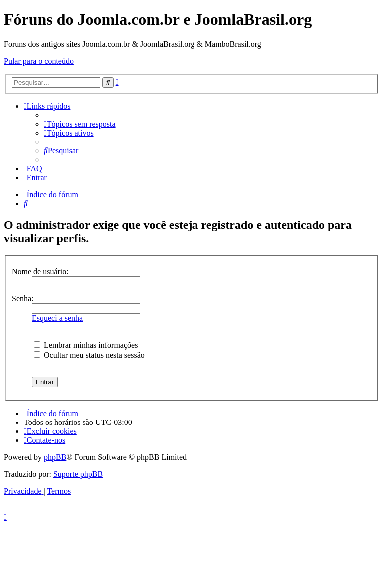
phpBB (55, 457)
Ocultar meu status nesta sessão (89, 355)
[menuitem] (80, 124)
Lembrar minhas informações (86, 345)
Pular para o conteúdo (39, 61)
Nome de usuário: (40, 271)
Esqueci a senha (57, 318)
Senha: (23, 298)
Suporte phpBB (78, 474)
